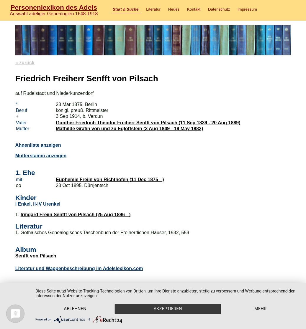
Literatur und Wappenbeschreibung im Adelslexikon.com (79, 268)
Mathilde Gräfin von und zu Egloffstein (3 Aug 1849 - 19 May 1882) (129, 128)
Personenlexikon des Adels (53, 7)
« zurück (25, 62)
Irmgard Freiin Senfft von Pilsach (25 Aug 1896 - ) (76, 214)
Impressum (247, 9)
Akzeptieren (167, 308)
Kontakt (193, 9)
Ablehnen (75, 308)
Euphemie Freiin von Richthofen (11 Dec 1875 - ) (110, 179)
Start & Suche (125, 9)
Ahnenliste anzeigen (38, 145)
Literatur (153, 9)
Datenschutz (219, 9)
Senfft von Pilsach (35, 255)
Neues (174, 9)
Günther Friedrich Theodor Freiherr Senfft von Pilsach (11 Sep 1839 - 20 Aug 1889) (148, 122)
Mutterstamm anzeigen (40, 155)
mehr (260, 308)
